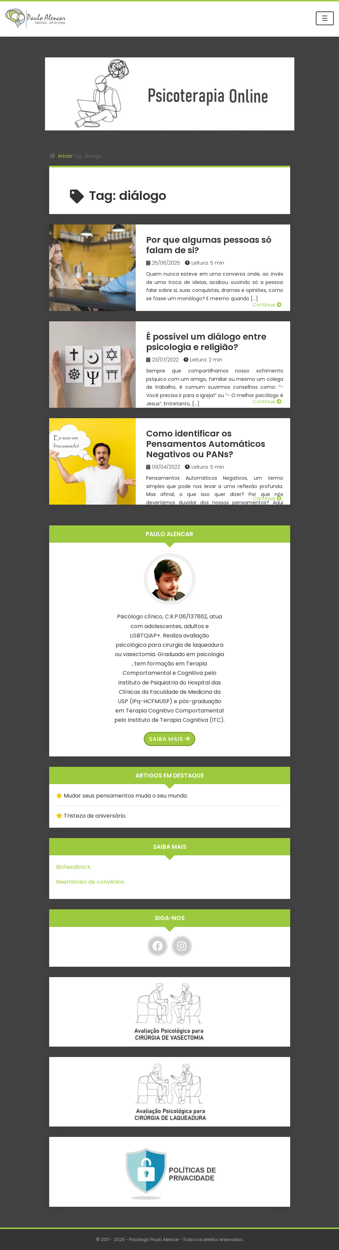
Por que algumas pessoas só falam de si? (208, 245)
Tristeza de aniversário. (95, 816)
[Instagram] (181, 946)
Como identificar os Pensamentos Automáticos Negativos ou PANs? (205, 444)
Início (65, 156)
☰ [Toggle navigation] (325, 18)
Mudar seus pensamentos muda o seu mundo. (126, 796)
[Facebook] (157, 946)
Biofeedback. (73, 867)
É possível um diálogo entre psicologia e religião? (206, 342)
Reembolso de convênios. (90, 882)
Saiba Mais (169, 739)
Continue (267, 304)
